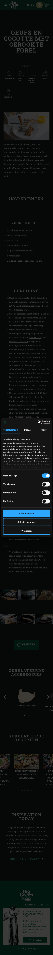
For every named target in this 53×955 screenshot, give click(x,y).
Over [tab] (43, 429)
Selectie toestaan (26, 522)
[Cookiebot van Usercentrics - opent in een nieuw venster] (38, 422)
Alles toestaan (26, 513)
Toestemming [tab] (10, 429)
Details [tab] (28, 429)
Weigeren (26, 530)
